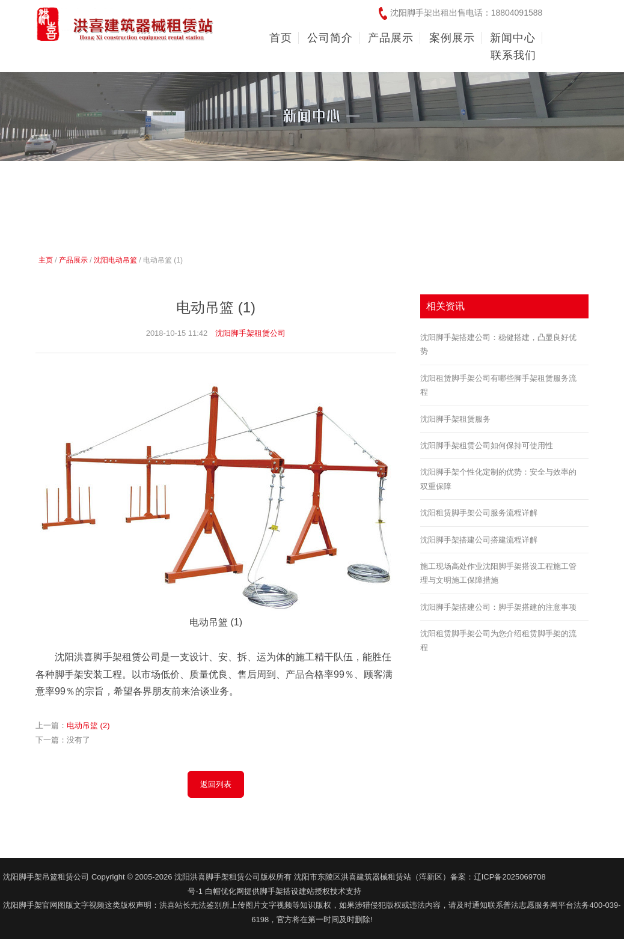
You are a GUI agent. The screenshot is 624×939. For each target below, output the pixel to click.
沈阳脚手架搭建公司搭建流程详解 (478, 539)
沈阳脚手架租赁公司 (250, 333)
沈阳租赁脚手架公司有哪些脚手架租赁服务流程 (498, 385)
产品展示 (73, 260)
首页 (280, 38)
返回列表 (215, 784)
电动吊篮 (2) (88, 725)
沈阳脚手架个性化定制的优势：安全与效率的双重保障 (498, 478)
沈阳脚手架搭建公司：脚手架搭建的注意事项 (498, 607)
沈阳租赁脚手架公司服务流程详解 (478, 512)
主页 (45, 260)
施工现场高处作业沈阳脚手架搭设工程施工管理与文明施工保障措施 (498, 573)
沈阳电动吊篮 (115, 260)
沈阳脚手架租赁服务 (455, 419)
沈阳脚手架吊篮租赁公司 (46, 876)
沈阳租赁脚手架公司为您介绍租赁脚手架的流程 (498, 640)
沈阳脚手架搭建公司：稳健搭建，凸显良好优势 (498, 344)
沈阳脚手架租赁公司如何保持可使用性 (486, 445)
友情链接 (585, 876)
